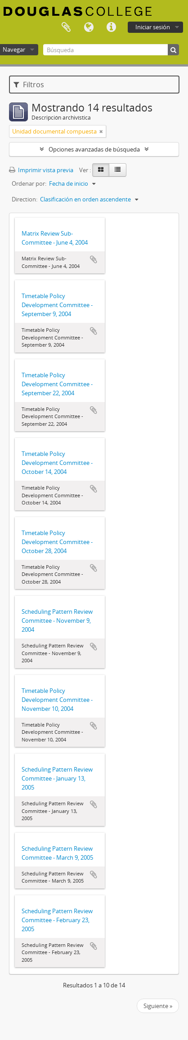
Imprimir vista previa (41, 170)
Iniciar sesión (152, 27)
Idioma (88, 27)
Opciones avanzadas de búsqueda (94, 149)
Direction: (24, 199)
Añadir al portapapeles (93, 259)
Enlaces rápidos (111, 27)
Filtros (28, 84)
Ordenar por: (29, 183)
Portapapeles (66, 27)
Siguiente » (157, 1006)
